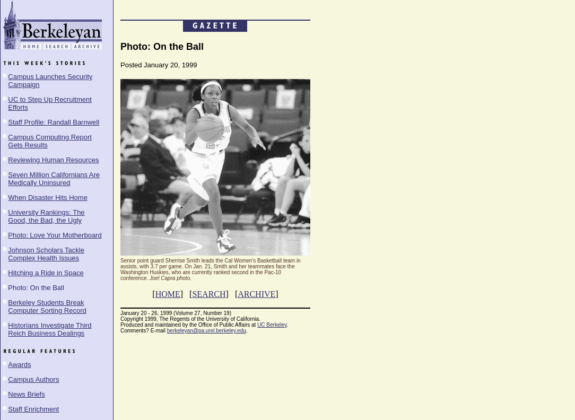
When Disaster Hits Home (48, 198)
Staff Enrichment (33, 409)
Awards (19, 365)
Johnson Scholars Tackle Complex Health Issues (46, 254)
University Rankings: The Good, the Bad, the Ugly (46, 216)
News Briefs (26, 394)
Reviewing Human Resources (53, 160)
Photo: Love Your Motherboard (54, 235)
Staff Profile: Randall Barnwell (53, 122)
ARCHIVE (256, 294)
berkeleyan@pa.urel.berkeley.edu (206, 331)
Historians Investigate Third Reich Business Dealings (49, 329)
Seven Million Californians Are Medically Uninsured (54, 179)
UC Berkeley (271, 325)
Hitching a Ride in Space (45, 273)
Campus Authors (33, 379)
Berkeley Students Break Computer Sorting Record (47, 306)
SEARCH (208, 294)
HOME (167, 294)
